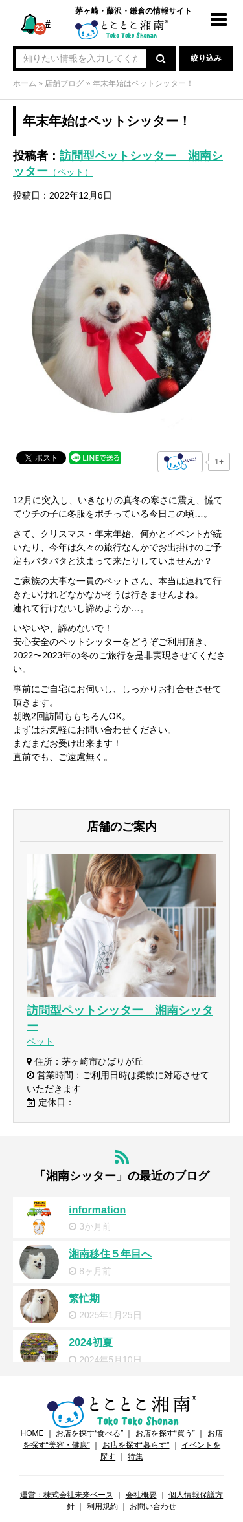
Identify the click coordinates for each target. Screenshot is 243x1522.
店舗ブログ (64, 83)
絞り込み (206, 58)
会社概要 (141, 1494)
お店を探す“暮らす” (136, 1445)
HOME (31, 1433)
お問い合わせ (153, 1506)
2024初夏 (91, 1342)
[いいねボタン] (180, 461)
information (97, 1209)
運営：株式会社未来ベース (66, 1494)
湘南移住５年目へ (110, 1253)
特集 (135, 1456)
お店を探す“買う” (165, 1433)
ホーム (24, 83)
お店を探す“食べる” (89, 1433)
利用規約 (102, 1506)
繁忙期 (84, 1298)
